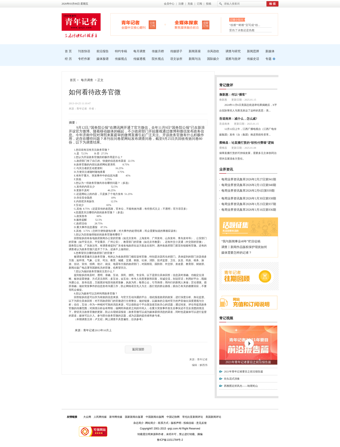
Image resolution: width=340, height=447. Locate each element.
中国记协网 (173, 416)
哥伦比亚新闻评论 (192, 416)
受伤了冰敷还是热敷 (242, 30)
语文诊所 (176, 58)
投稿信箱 (188, 422)
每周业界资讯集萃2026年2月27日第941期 (248, 179)
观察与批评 (233, 58)
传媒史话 (253, 58)
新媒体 (270, 51)
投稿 (208, 3)
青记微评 (226, 85)
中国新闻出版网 (155, 416)
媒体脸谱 (102, 58)
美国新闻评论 (213, 416)
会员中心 (169, 3)
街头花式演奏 (232, 378)
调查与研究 (233, 51)
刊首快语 (84, 51)
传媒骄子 (176, 51)
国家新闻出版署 (134, 416)
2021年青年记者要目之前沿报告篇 (248, 362)
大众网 (87, 416)
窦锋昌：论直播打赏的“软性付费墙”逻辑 (246, 142)
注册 (181, 3)
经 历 (68, 58)
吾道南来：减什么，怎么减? (238, 118)
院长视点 (158, 58)
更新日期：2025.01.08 (243, 147)
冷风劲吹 (213, 51)
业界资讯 (226, 169)
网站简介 (150, 422)
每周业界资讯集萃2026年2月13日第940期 (248, 185)
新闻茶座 (195, 51)
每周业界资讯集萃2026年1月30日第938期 (248, 198)
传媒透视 (139, 58)
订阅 (199, 3)
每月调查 (139, 51)
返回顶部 (138, 349)
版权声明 (176, 422)
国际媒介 (213, 58)
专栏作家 (84, 58)
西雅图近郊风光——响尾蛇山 (241, 385)
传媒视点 (121, 58)
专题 (268, 58)
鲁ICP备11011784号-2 (170, 439)
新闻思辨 (253, 51)
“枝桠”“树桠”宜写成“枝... (244, 25)
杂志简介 (138, 422)
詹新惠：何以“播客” (233, 94)
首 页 (68, 51)
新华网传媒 (115, 416)
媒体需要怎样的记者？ (236, 252)
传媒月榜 (158, 51)
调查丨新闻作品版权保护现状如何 (244, 247)
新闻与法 (195, 58)
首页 (73, 80)
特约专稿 (121, 51)
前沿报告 (102, 51)
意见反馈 (201, 422)
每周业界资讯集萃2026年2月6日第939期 (248, 190)
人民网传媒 (100, 416)
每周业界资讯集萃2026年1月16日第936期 (248, 209)
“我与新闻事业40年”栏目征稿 (240, 241)
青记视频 (226, 318)
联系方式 (163, 422)
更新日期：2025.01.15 (243, 99)
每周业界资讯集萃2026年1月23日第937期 (248, 204)
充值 (190, 3)
